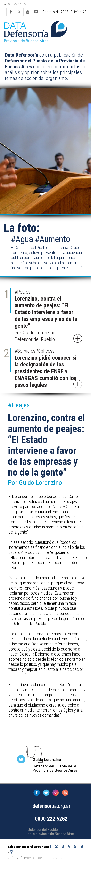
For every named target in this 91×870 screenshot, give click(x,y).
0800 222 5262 (15, 4)
